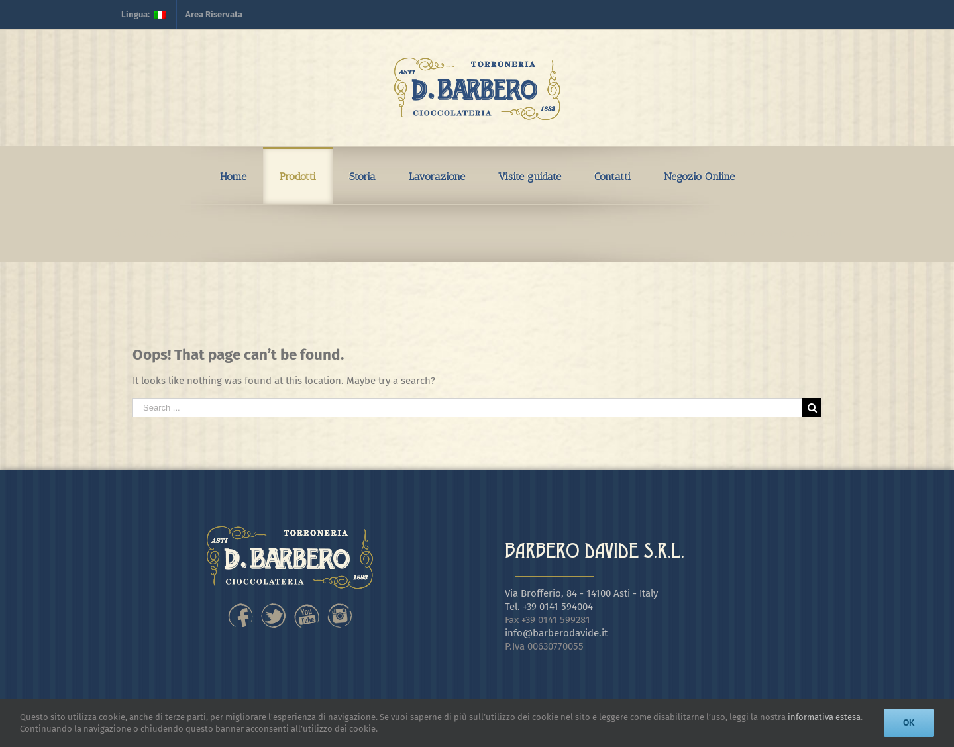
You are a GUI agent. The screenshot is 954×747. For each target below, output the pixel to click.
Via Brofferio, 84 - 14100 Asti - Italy (581, 593)
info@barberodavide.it (556, 633)
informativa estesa (824, 717)
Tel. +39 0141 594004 (549, 607)
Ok (909, 722)
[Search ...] (467, 407)
